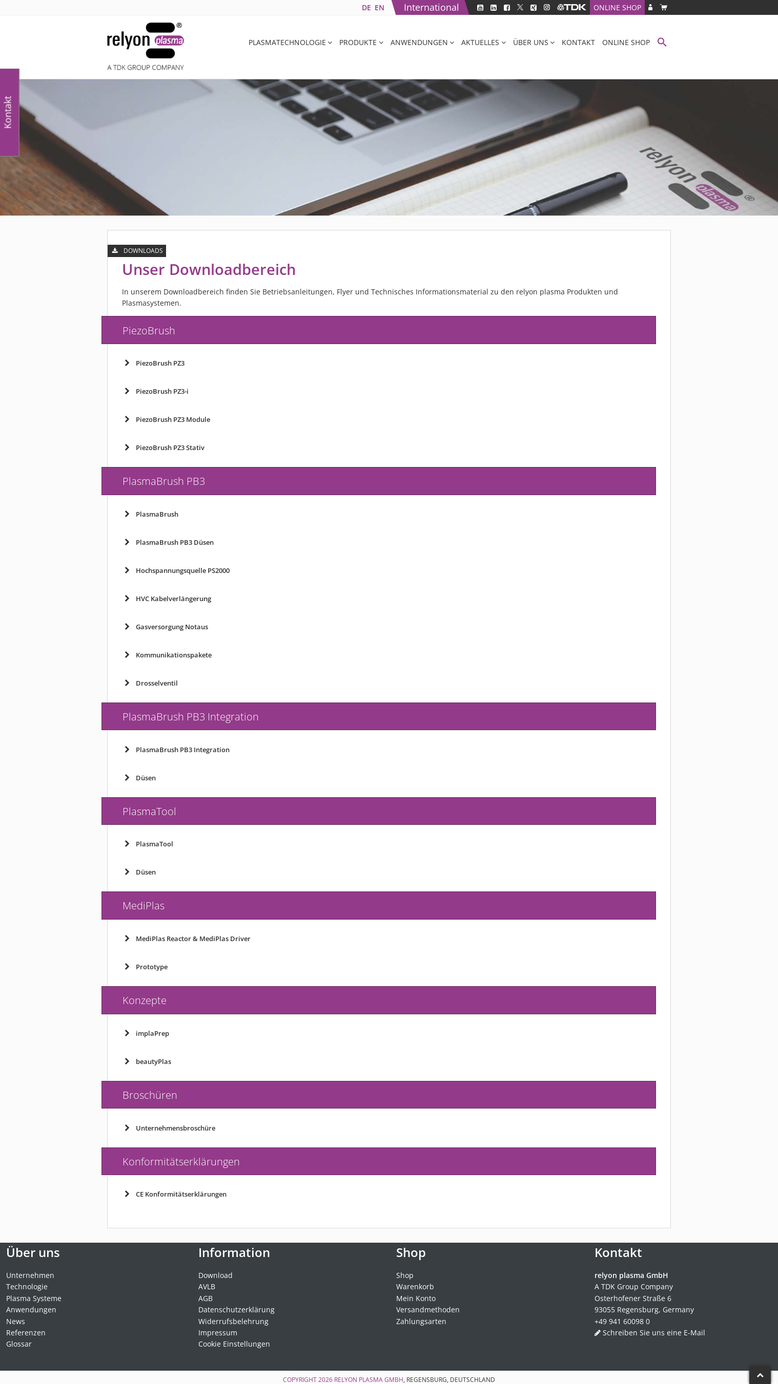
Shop (405, 1275)
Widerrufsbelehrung (233, 1321)
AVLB (206, 1286)
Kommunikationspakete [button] (167, 655)
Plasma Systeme (34, 1298)
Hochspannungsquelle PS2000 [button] (176, 570)
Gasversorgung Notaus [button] (165, 627)
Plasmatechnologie (287, 42)
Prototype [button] (145, 967)
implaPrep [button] (145, 1033)
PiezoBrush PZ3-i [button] (155, 391)
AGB (205, 1298)
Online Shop (617, 7)
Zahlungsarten (421, 1321)
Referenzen (26, 1332)
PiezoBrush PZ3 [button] (153, 363)
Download (215, 1275)
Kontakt (578, 42)
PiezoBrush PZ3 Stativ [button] (163, 447)
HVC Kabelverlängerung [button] (166, 598)
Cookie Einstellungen (234, 1344)
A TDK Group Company (634, 1286)
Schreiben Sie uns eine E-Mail (654, 1332)
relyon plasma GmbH (368, 1379)
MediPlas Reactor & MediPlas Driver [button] (186, 938)
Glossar (19, 1344)
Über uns (530, 42)
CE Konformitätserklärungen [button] (174, 1194)
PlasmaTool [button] (147, 844)
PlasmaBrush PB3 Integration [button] (176, 749)
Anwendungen (419, 42)
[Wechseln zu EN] (379, 7)
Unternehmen (30, 1275)
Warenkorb (415, 1286)
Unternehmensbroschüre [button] (168, 1128)
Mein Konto (416, 1298)
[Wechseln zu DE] (366, 7)
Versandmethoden (428, 1309)
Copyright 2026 (308, 1379)
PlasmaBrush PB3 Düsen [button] (168, 542)
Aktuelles (480, 42)
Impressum (217, 1332)
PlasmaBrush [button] (150, 514)
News (15, 1321)
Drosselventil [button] (150, 683)
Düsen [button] (139, 778)
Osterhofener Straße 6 (633, 1298)
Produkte (358, 42)
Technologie (27, 1286)
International (431, 7)
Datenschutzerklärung (236, 1309)
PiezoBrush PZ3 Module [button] (166, 419)
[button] (662, 43)
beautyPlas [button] (146, 1061)
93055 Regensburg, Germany (644, 1309)
